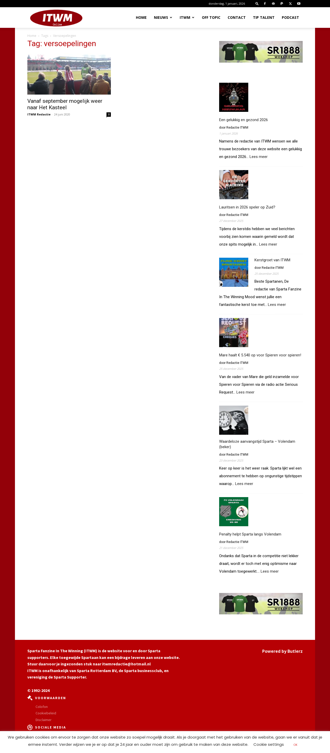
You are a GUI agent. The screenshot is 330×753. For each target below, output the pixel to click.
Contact (237, 17)
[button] (257, 3)
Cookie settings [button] (268, 744)
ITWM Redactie (39, 114)
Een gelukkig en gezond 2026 (243, 120)
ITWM (187, 17)
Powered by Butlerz (282, 651)
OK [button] (295, 745)
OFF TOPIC (211, 17)
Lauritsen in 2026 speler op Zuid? (247, 207)
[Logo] (56, 17)
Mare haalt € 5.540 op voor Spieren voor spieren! (260, 355)
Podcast (290, 17)
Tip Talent (264, 17)
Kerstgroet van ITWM (272, 260)
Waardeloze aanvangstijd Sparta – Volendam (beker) (257, 444)
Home (141, 17)
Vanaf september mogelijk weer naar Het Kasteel (64, 104)
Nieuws (163, 17)
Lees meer (259, 157)
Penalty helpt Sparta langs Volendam (250, 534)
